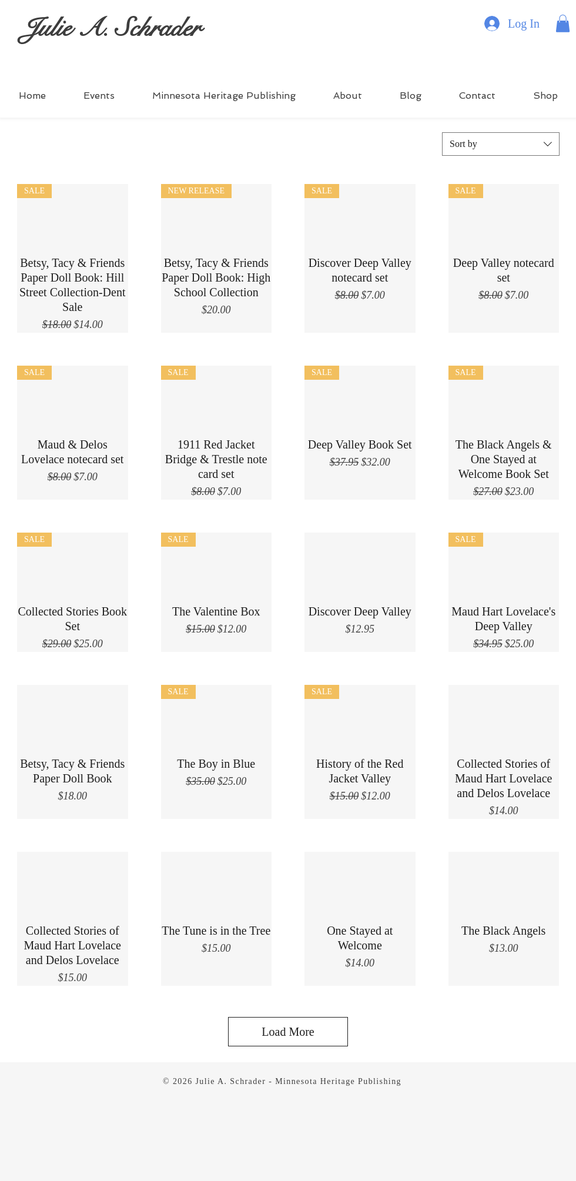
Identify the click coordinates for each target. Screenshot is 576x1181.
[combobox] (501, 144)
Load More (288, 1031)
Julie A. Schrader (111, 28)
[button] (562, 23)
